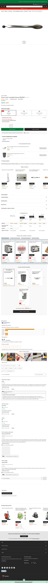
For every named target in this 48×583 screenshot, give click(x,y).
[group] (4, 258)
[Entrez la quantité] (5, 125)
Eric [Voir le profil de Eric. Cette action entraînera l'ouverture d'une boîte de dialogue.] (2, 419)
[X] (5, 568)
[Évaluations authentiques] (6, 323)
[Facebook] (2, 568)
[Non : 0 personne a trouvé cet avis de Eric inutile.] (8, 427)
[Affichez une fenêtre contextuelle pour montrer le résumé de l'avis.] (9, 260)
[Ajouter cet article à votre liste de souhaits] (11, 125)
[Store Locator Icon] (33, 4)
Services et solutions (24, 545)
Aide (24, 542)
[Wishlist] (44, 6)
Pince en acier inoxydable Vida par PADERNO (13, 97)
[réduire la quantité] (8, 126)
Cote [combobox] (3, 371)
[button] (41, 6)
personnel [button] (20, 368)
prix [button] (2, 368)
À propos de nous (24, 549)
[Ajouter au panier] (43, 148)
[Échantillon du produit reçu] (7, 436)
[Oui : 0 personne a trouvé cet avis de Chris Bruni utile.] (5, 413)
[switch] (11, 216)
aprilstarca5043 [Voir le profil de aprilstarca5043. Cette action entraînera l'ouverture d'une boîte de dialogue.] (4, 462)
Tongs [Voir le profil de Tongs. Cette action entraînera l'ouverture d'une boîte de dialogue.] (3, 381)
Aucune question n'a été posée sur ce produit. (9, 495)
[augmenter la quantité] (2, 126)
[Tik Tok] (14, 568)
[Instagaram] (7, 568)
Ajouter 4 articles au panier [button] (24, 311)
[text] (8, 186)
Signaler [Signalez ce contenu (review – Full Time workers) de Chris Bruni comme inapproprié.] (13, 413)
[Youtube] (9, 568)
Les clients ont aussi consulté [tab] (15, 238)
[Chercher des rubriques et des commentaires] (10, 365)
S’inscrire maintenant (35, 538)
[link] (5, 99)
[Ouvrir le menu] (1, 6)
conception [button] (10, 368)
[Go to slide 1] (24, 42)
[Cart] (46, 6)
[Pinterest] (12, 568)
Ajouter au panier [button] (12, 129)
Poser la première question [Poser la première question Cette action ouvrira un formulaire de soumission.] (6, 493)
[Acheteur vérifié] (5, 407)
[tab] (8, 113)
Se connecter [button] (24, 536)
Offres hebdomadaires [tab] (5, 238)
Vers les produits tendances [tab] (25, 238)
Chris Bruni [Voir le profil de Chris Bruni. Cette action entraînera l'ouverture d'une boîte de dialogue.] (4, 405)
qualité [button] (6, 368)
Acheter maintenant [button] (35, 129)
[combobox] (41, 374)
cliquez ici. (42, 163)
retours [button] (15, 368)
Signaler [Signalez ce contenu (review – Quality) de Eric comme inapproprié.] (13, 427)
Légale (24, 552)
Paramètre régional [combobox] (10, 371)
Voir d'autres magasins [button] (5, 121)
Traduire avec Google (5, 411)
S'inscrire (3, 560)
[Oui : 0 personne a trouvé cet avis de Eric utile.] (5, 427)
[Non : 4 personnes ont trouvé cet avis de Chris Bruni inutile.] (8, 413)
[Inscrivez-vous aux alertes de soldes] (7, 105)
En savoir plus (26, 560)
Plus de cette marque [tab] (35, 238)
